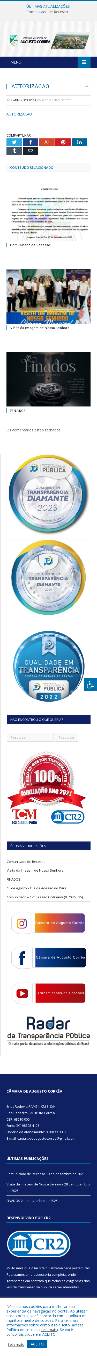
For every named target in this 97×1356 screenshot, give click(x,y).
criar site (38, 1268)
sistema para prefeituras (70, 1268)
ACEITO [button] (37, 1344)
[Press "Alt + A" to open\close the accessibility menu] (90, 684)
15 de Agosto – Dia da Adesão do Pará (36, 888)
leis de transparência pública (29, 1287)
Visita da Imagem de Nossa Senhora (39, 327)
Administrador (24, 100)
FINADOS (18, 410)
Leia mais (49, 1329)
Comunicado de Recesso (47, 12)
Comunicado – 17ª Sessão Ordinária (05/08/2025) (45, 897)
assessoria (42, 1274)
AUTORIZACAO (19, 114)
